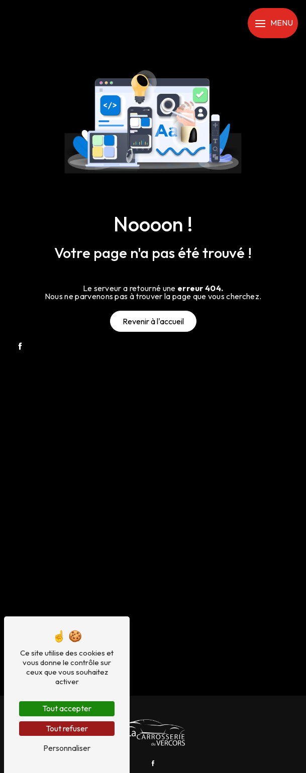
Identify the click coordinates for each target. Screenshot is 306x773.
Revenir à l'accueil (153, 321)
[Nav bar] (273, 23)
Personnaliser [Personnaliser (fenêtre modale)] (66, 748)
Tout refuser (67, 728)
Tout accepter (66, 708)
